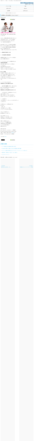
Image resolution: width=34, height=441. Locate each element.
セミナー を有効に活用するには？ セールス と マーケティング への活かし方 (14, 150)
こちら (12, 132)
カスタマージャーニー (5, 154)
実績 (25, 6)
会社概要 (8, 10)
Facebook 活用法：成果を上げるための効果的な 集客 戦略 (11, 148)
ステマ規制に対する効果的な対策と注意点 (9, 146)
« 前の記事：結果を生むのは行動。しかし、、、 (7, 166)
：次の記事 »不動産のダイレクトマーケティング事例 (26, 166)
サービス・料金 (8, 6)
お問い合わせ (25, 10)
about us (25, 8)
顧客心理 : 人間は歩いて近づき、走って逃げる (9, 152)
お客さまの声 (8, 8)
